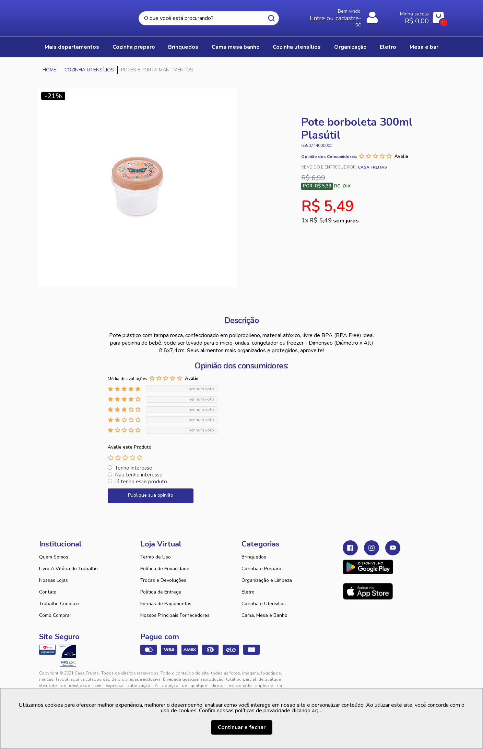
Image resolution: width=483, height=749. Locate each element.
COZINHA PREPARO (134, 47)
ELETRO (388, 47)
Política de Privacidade (164, 568)
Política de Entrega (160, 592)
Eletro (248, 592)
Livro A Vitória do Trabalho (68, 568)
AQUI (317, 711)
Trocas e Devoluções (163, 580)
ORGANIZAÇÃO (350, 47)
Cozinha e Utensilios (264, 603)
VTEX (380, 678)
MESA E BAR (424, 47)
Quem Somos (53, 557)
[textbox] (209, 18)
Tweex (352, 678)
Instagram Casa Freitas (371, 547)
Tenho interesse (133, 467)
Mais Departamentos (72, 47)
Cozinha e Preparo (261, 568)
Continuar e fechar (242, 727)
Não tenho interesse (139, 474)
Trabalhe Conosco (59, 603)
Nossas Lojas (53, 580)
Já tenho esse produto (141, 481)
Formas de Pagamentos (165, 603)
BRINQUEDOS (183, 47)
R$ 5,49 (334, 220)
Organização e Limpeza (267, 580)
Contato (48, 592)
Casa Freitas (77, 16)
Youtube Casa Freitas (392, 547)
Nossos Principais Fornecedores (175, 615)
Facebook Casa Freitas (350, 547)
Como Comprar (55, 615)
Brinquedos (254, 557)
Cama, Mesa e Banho (264, 615)
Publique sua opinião (150, 495)
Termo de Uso (155, 557)
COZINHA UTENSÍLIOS (297, 47)
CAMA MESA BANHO (236, 47)
